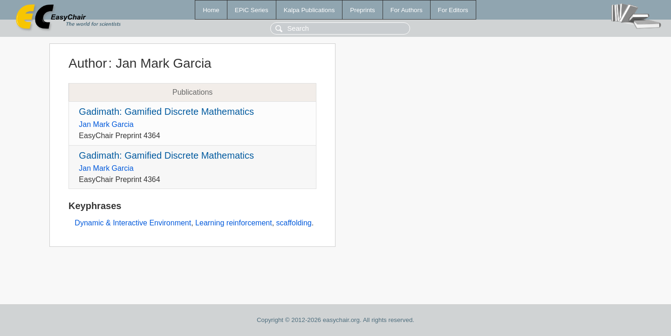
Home (211, 10)
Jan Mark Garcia (106, 124)
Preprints (362, 10)
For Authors (406, 10)
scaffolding (294, 223)
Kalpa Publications (309, 10)
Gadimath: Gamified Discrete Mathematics (166, 111)
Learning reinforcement (233, 223)
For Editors (453, 10)
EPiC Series (251, 10)
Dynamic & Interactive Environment (133, 223)
